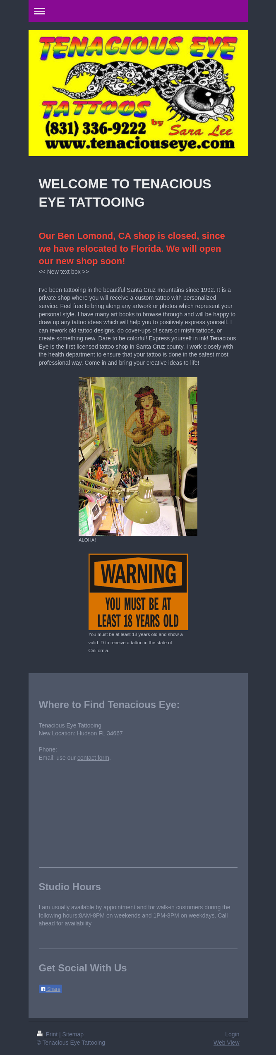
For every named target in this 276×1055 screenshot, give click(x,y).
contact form (93, 757)
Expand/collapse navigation (138, 11)
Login (232, 1034)
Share (50, 989)
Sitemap (73, 1034)
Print (48, 1034)
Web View (227, 1042)
